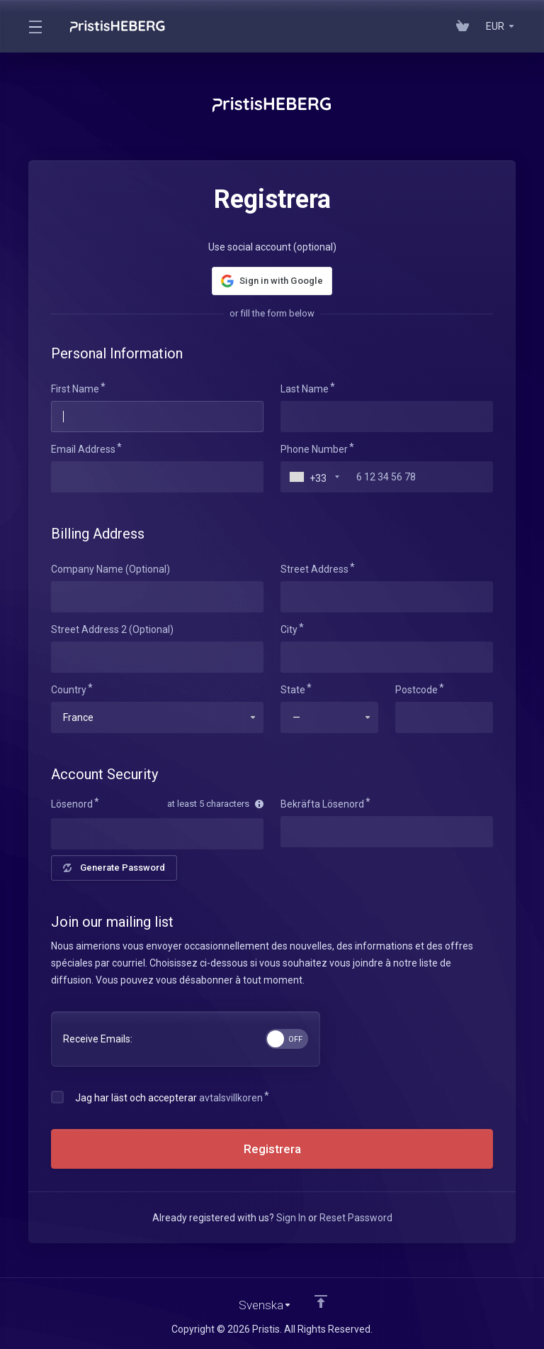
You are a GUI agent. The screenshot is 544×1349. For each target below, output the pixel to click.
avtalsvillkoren (231, 1097)
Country (68, 689)
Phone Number (314, 449)
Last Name (304, 389)
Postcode (416, 689)
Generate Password (114, 867)
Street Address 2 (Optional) (112, 629)
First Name (75, 389)
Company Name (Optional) (110, 569)
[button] (272, 281)
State (292, 689)
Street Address (314, 569)
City (289, 629)
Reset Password (355, 1217)
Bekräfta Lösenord (322, 804)
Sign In (291, 1217)
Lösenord (72, 804)
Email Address (83, 449)
